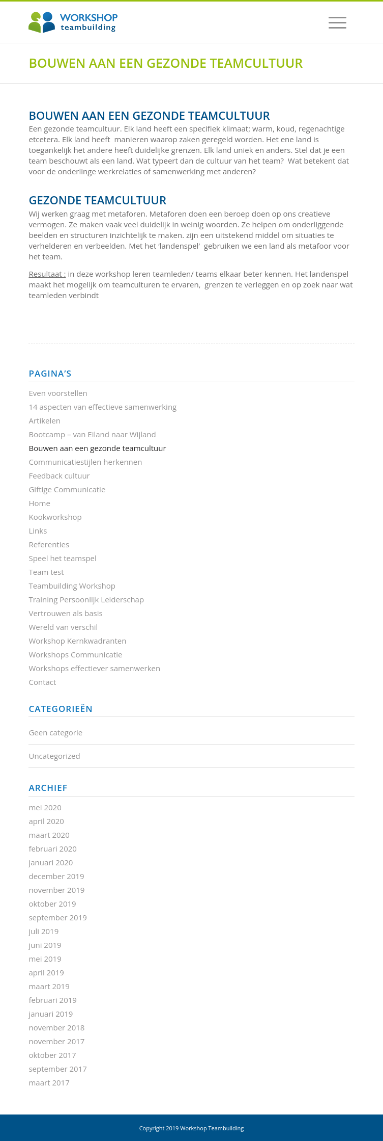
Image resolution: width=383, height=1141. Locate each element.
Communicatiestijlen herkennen (85, 462)
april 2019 (46, 972)
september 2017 (57, 1069)
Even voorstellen (57, 393)
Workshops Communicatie (75, 654)
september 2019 (57, 917)
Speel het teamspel (62, 558)
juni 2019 (44, 945)
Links (37, 530)
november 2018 (56, 1027)
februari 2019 (52, 1000)
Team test (46, 572)
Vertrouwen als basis (65, 613)
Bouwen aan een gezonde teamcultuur (165, 62)
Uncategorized (54, 756)
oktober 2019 (52, 903)
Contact (42, 682)
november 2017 (56, 1041)
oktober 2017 (52, 1055)
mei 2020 (44, 807)
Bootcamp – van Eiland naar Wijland (92, 434)
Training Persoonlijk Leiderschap (86, 599)
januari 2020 (50, 862)
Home (39, 503)
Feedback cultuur (59, 475)
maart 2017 (48, 1082)
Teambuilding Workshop (71, 585)
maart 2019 (48, 986)
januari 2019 (50, 1014)
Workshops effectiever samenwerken (94, 668)
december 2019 (56, 876)
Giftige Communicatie (66, 489)
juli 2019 (43, 931)
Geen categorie (55, 732)
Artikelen (44, 420)
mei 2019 (44, 958)
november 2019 (56, 890)
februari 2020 (52, 848)
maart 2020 (48, 835)
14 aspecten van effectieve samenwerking (102, 407)
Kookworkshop (54, 517)
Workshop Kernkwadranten (77, 640)
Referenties (48, 544)
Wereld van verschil (63, 627)
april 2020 (46, 821)
